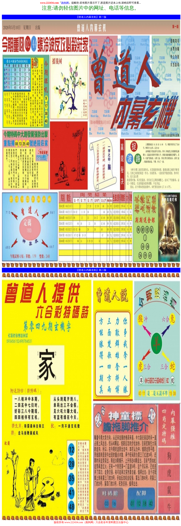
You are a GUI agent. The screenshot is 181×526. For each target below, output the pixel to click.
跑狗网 (65, 2)
